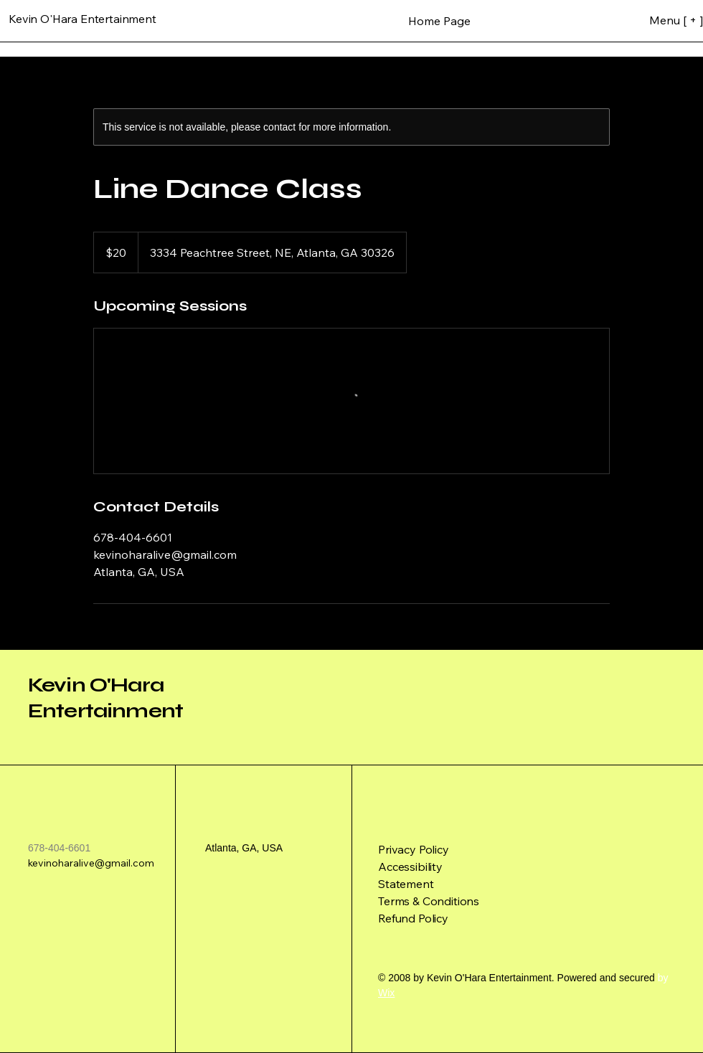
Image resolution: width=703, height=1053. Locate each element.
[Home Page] (439, 20)
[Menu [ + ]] (654, 20)
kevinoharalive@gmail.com (91, 862)
